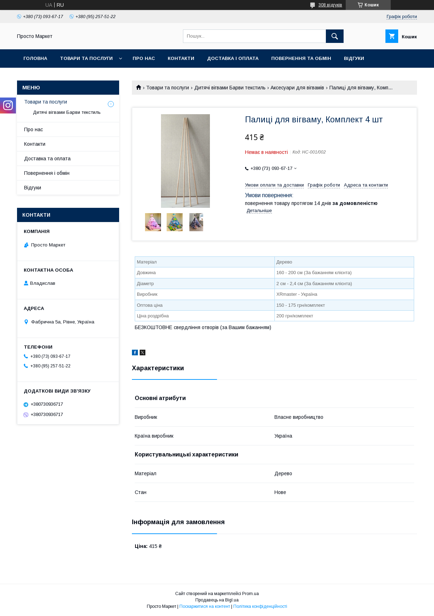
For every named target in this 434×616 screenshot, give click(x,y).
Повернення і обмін (46, 173)
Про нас (144, 58)
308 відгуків (330, 4)
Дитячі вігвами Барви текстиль (230, 87)
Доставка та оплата (47, 158)
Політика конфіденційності (260, 606)
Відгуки (354, 58)
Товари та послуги (86, 58)
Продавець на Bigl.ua (217, 600)
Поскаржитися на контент (204, 606)
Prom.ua (250, 593)
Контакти (181, 58)
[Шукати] (335, 36)
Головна (35, 58)
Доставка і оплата (232, 58)
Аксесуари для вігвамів (297, 87)
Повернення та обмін (301, 58)
